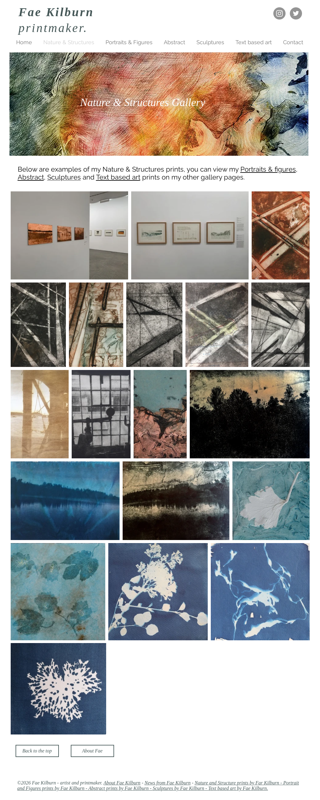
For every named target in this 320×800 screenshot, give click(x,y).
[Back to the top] (37, 751)
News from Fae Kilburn (168, 782)
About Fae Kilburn (121, 782)
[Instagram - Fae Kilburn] (279, 13)
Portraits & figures (268, 169)
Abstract (31, 177)
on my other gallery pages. (203, 177)
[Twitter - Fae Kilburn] (296, 13)
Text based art (118, 177)
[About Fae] (92, 751)
